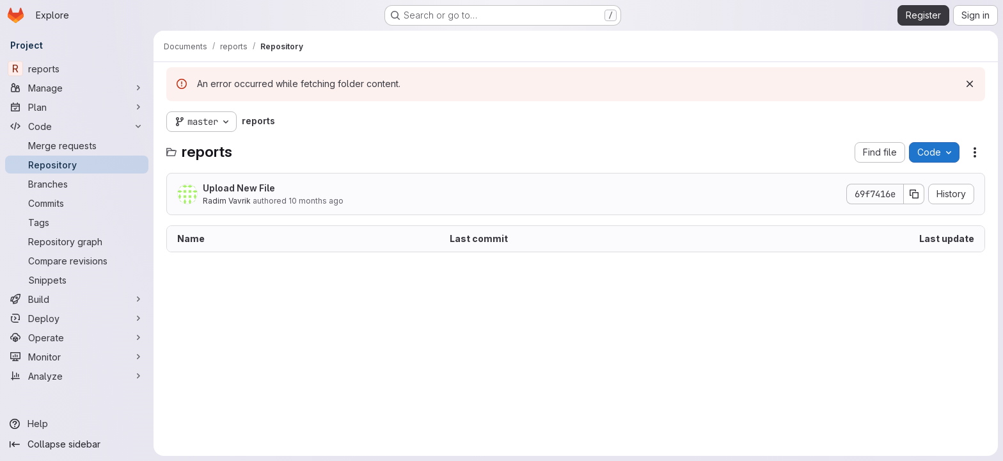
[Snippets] (76, 280)
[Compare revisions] (76, 261)
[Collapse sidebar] (76, 444)
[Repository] (76, 165)
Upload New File (239, 187)
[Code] (76, 126)
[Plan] (76, 107)
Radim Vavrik (227, 201)
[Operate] (76, 337)
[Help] (76, 424)
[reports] (76, 68)
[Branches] (76, 184)
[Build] (76, 299)
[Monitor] (76, 357)
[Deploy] (76, 318)
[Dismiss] (969, 84)
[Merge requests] (76, 145)
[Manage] (76, 88)
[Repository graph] (76, 241)
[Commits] (76, 203)
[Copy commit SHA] (914, 194)
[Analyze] (76, 376)
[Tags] (76, 222)
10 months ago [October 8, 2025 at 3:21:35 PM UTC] (316, 201)
